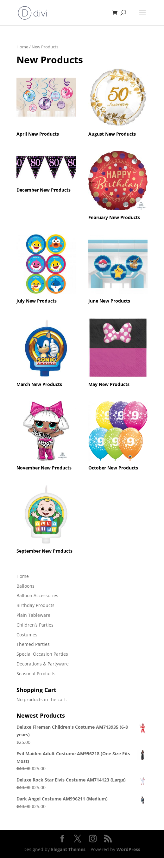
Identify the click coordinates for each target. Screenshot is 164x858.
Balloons (25, 586)
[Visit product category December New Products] (46, 172)
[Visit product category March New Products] (46, 353)
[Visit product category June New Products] (118, 269)
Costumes (26, 635)
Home (22, 47)
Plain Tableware (33, 615)
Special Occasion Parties (42, 654)
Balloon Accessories (37, 595)
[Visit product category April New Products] (46, 103)
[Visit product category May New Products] (118, 353)
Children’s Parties (35, 625)
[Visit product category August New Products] (118, 103)
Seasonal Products (35, 674)
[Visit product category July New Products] (46, 269)
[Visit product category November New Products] (46, 436)
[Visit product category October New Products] (118, 436)
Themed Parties (33, 644)
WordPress (128, 849)
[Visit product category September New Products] (46, 520)
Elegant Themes (68, 849)
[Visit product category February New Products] (118, 186)
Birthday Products (35, 605)
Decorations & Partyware (42, 664)
